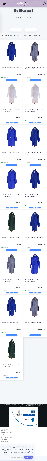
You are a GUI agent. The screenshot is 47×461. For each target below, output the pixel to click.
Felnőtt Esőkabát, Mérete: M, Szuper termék (11, 238)
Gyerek (30, 29)
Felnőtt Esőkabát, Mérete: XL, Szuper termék (34, 110)
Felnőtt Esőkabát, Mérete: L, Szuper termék (10, 195)
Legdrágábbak (27, 35)
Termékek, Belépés (4, 4)
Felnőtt (16, 29)
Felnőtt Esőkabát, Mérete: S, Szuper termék (10, 323)
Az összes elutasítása (16, 457)
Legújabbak (36, 35)
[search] (44, 4)
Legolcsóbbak (17, 35)
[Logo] (21, 3)
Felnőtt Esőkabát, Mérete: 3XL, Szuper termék (11, 68)
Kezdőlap (18, 17)
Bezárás (28, 457)
